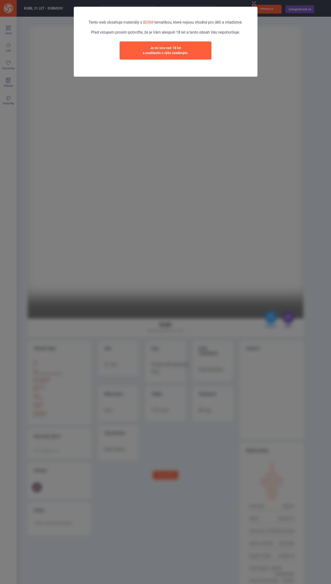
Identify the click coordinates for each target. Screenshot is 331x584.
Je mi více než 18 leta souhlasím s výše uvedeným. (166, 50)
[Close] (261, 4)
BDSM (148, 22)
